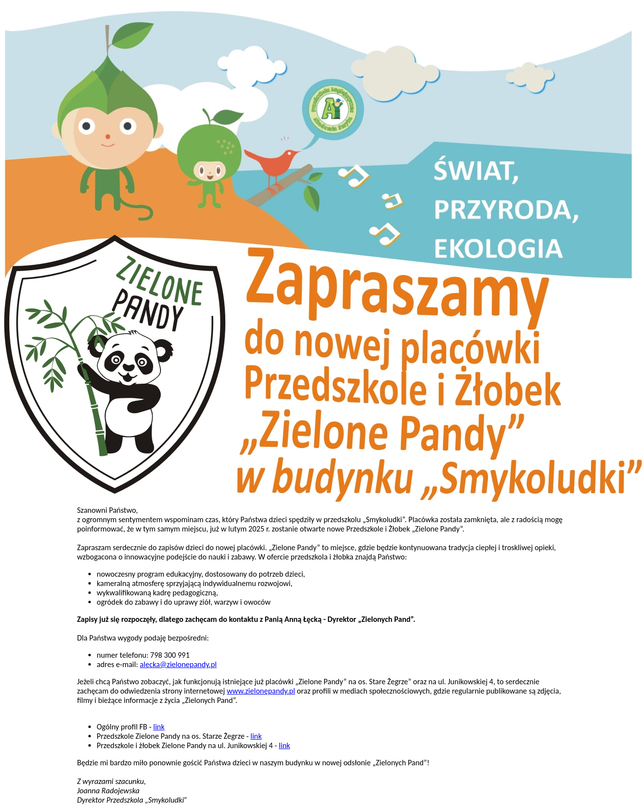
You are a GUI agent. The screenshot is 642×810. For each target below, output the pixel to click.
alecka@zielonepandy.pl (178, 664)
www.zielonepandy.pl (261, 691)
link (158, 726)
